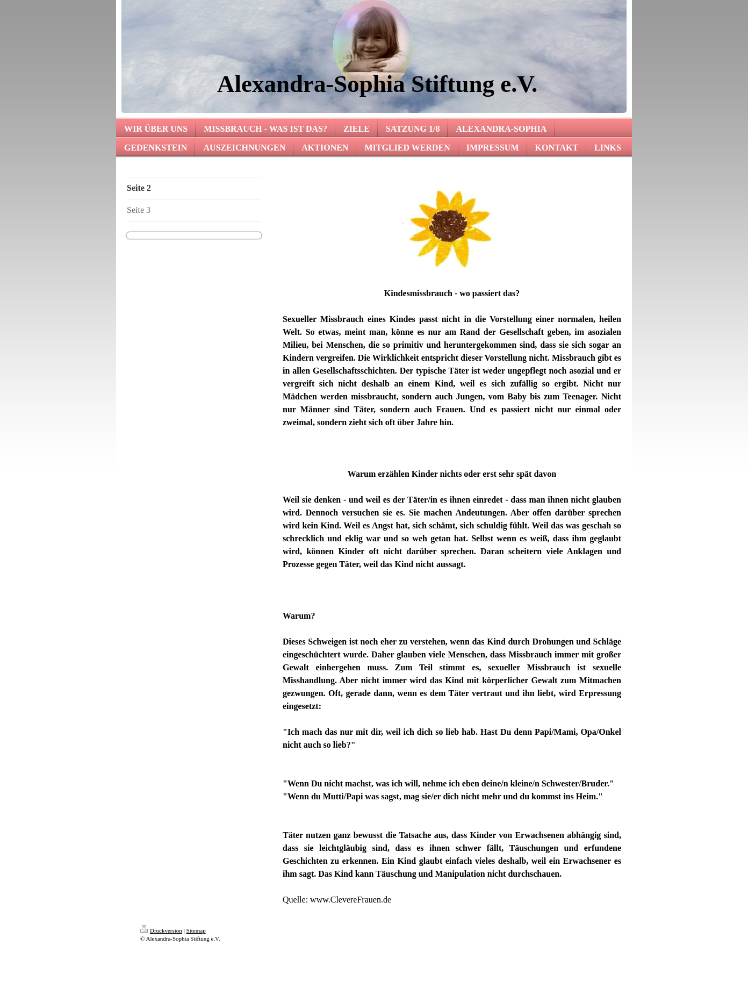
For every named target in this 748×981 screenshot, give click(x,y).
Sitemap (196, 930)
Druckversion (161, 930)
